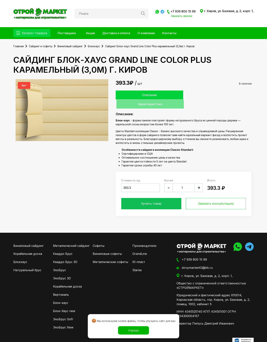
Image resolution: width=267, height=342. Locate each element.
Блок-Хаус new (64, 302)
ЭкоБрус (59, 261)
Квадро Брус (62, 245)
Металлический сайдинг (71, 237)
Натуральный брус (27, 261)
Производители (144, 237)
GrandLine (139, 245)
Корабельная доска (27, 245)
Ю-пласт (138, 253)
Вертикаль (61, 286)
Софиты (98, 237)
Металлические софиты (110, 253)
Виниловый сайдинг (28, 237)
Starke (137, 261)
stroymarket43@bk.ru (195, 259)
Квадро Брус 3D (65, 253)
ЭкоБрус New (63, 318)
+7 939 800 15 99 (181, 11)
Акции (90, 33)
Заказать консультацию (216, 194)
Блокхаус (20, 253)
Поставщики (67, 33)
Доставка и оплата (116, 33)
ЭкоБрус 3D (62, 269)
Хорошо (133, 330)
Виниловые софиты (107, 245)
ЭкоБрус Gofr (63, 310)
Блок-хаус (60, 294)
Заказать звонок (181, 15)
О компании (146, 33)
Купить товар (151, 194)
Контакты (169, 33)
